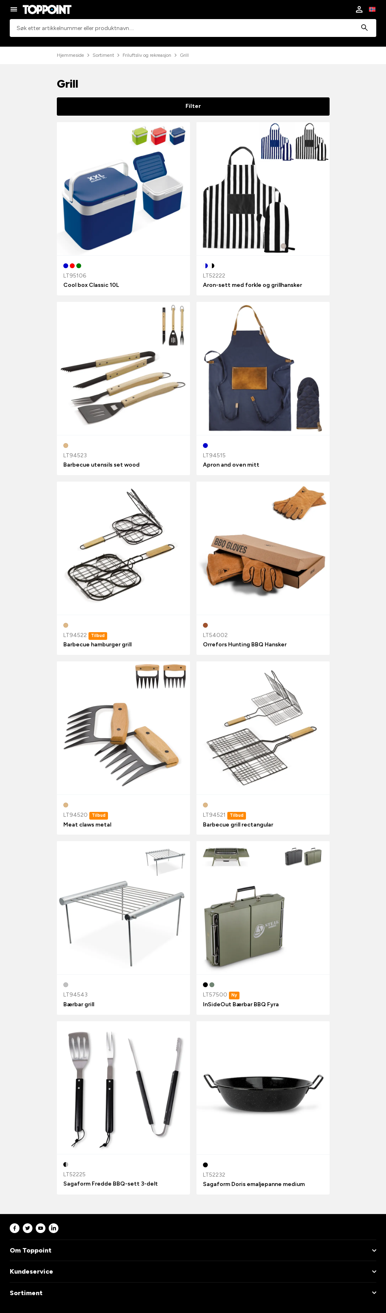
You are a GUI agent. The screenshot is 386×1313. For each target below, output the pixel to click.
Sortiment (103, 55)
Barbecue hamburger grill (97, 644)
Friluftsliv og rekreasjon (147, 55)
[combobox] (193, 28)
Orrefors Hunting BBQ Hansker (245, 644)
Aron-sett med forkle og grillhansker (252, 285)
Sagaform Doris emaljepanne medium (254, 1184)
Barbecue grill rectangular (238, 824)
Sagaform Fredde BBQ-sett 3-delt (110, 1183)
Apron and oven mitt (231, 464)
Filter (193, 106)
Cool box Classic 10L (91, 285)
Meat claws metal (87, 824)
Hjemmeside (70, 55)
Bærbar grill (78, 1004)
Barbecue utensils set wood (101, 464)
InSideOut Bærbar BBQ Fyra (241, 1004)
